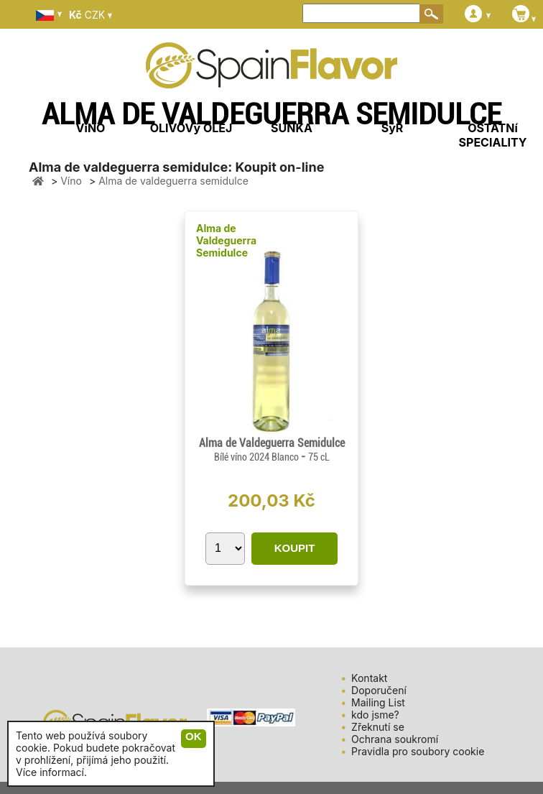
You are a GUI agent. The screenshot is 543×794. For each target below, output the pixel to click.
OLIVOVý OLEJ (191, 128)
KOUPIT (294, 548)
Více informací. (51, 772)
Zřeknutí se (377, 727)
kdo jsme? (375, 714)
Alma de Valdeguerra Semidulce (226, 240)
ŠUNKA (291, 128)
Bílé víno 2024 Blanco (257, 457)
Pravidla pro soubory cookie (417, 751)
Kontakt (369, 678)
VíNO (91, 128)
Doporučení (379, 690)
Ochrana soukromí (394, 739)
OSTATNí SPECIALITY (493, 135)
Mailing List (378, 702)
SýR (392, 128)
